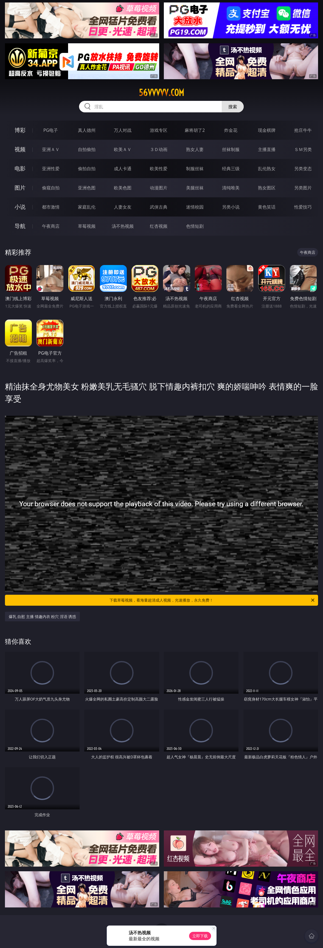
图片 (20, 187)
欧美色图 (122, 188)
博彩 (20, 130)
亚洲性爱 (51, 169)
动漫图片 (158, 188)
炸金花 (230, 130)
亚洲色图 (87, 188)
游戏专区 (158, 130)
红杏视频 (158, 226)
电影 (20, 168)
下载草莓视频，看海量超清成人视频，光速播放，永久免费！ (212, 600)
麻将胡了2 (195, 130)
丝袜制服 (231, 149)
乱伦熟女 (267, 169)
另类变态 (303, 169)
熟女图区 (267, 188)
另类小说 (231, 207)
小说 (20, 206)
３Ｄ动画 (158, 149)
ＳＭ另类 (303, 149)
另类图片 (303, 188)
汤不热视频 (123, 226)
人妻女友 (122, 207)
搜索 (232, 107)
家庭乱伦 (87, 207)
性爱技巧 (303, 207)
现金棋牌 (267, 130)
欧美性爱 (158, 169)
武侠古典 (158, 207)
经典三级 (231, 169)
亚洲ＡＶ (51, 149)
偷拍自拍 (87, 169)
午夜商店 (51, 226)
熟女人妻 (195, 149)
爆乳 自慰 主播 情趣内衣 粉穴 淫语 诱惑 (42, 616)
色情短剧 (195, 226)
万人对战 (122, 130)
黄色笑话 (267, 207)
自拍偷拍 (87, 149)
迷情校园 (195, 207)
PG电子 (50, 130)
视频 (20, 149)
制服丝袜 (195, 169)
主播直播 (267, 149)
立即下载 (200, 935)
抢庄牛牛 (303, 130)
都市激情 (51, 207)
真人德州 (87, 130)
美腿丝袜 (195, 188)
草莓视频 (87, 226)
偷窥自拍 (51, 188)
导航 (20, 226)
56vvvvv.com (161, 92)
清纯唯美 (231, 188)
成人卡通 (122, 169)
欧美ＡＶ (122, 149)
